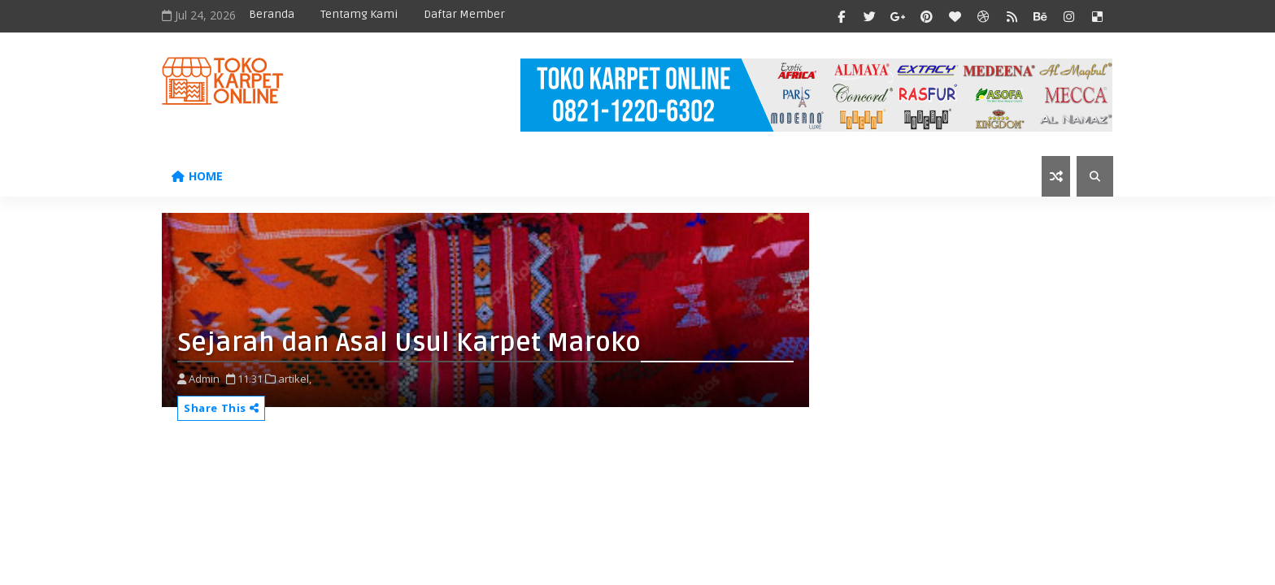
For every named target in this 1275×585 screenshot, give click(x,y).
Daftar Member (464, 14)
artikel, (294, 378)
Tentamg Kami (359, 14)
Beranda (271, 14)
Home (197, 176)
